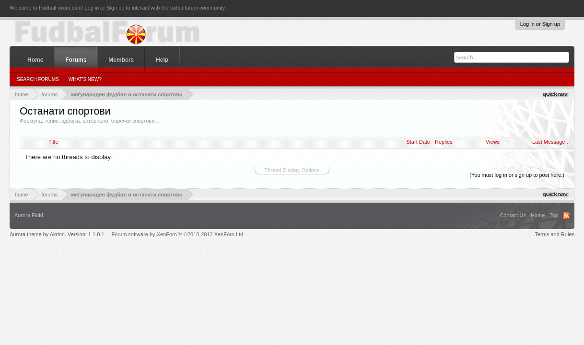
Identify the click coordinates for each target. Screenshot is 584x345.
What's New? (85, 79)
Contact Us (513, 215)
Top (553, 215)
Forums (75, 60)
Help (162, 60)
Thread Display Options (292, 170)
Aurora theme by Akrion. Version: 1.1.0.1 (57, 234)
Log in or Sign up (540, 24)
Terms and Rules (554, 234)
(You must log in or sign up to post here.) (516, 175)
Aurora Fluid (28, 215)
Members (121, 60)
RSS (566, 215)
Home (35, 60)
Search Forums (38, 79)
